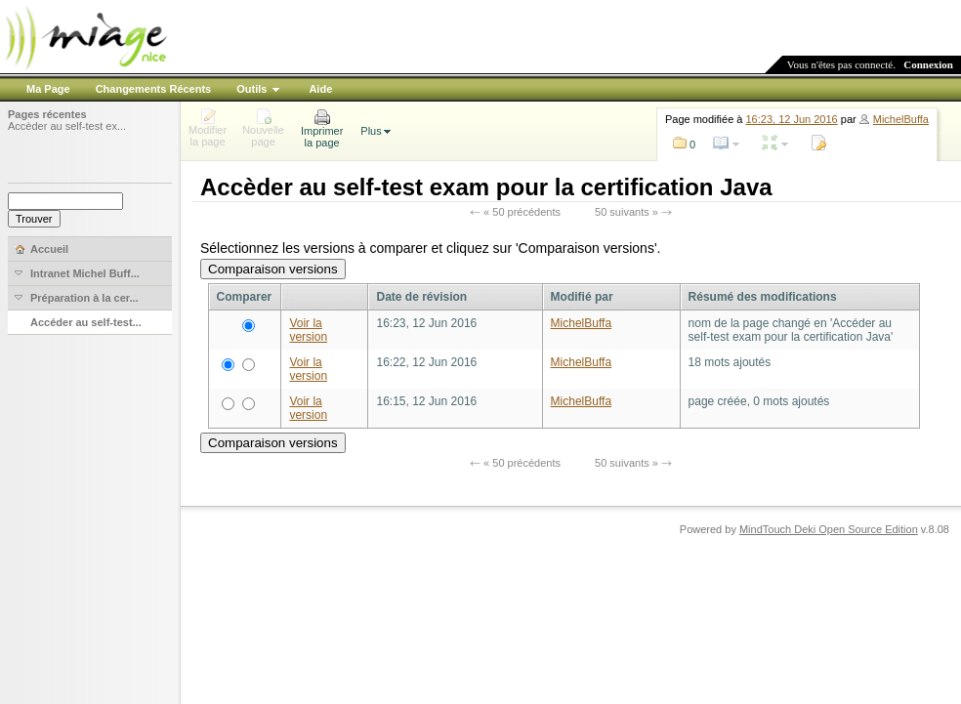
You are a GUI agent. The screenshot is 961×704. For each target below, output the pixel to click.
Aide (320, 89)
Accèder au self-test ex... (67, 126)
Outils (251, 89)
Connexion (928, 64)
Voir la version (308, 330)
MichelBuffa (901, 119)
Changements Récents (154, 89)
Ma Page (48, 89)
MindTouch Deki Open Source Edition (828, 529)
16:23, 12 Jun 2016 (792, 119)
